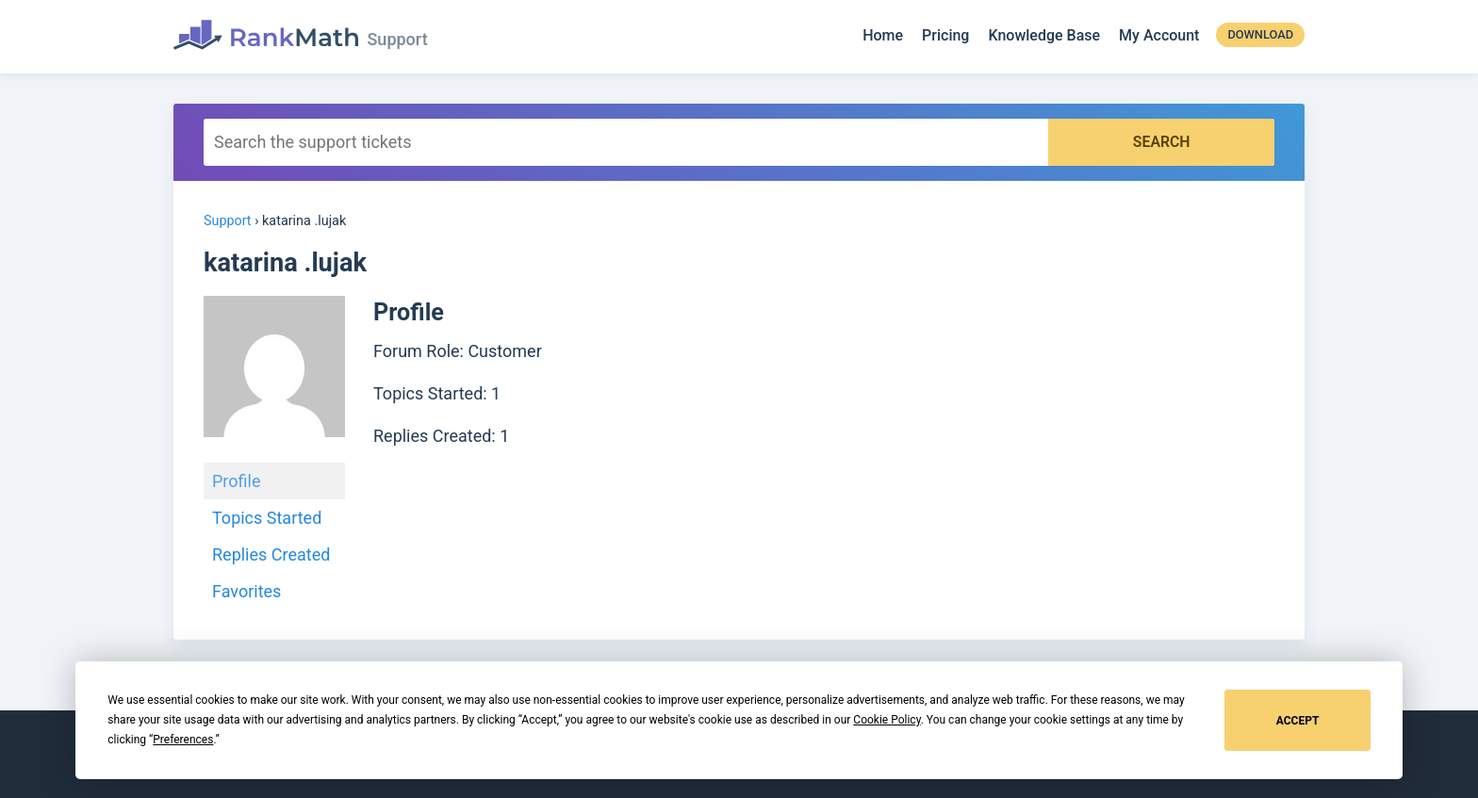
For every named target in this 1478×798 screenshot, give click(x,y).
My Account (1159, 36)
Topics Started (266, 517)
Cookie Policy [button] (886, 719)
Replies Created (271, 553)
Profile (236, 480)
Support (228, 220)
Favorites (246, 590)
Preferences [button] (183, 739)
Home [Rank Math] (882, 36)
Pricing (945, 36)
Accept (1298, 720)
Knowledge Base (1044, 36)
